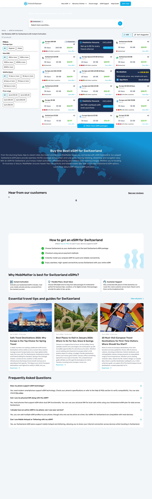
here (97, 167)
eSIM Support (104, 4)
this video (19, 393)
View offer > (71, 51)
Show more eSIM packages (96, 126)
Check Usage (93, 4)
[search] (120, 23)
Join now (125, 4)
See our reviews (136, 193)
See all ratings (144, 80)
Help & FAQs (65, 244)
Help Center (115, 4)
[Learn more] (108, 47)
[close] (42, 22)
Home (4, 30)
